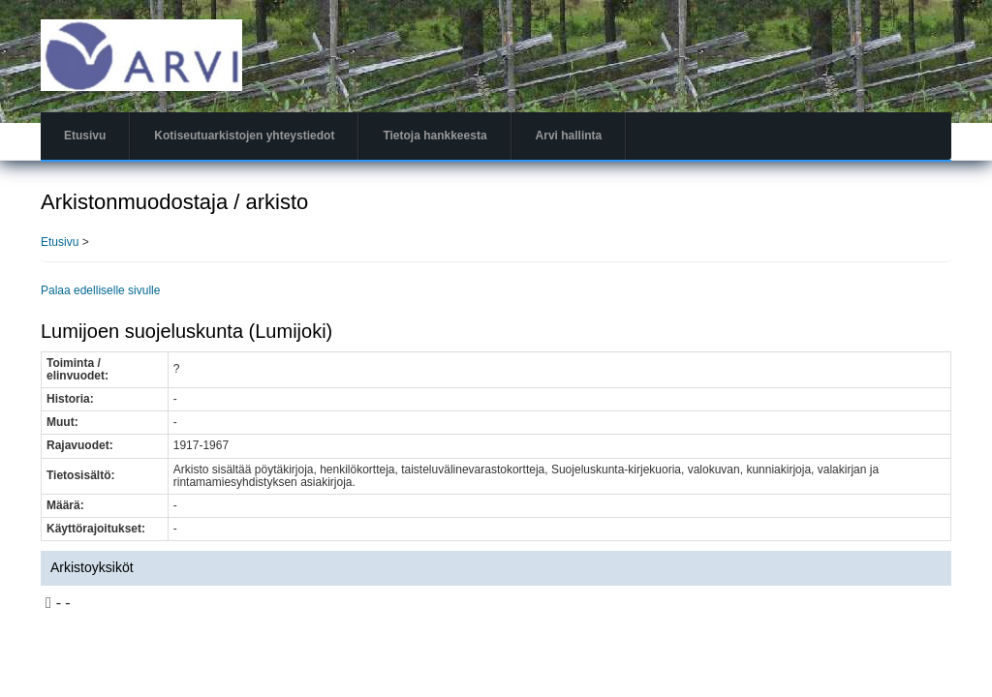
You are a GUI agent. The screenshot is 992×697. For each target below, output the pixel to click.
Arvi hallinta (569, 135)
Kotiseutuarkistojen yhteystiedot (244, 135)
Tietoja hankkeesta (434, 135)
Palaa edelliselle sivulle (100, 290)
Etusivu (85, 135)
